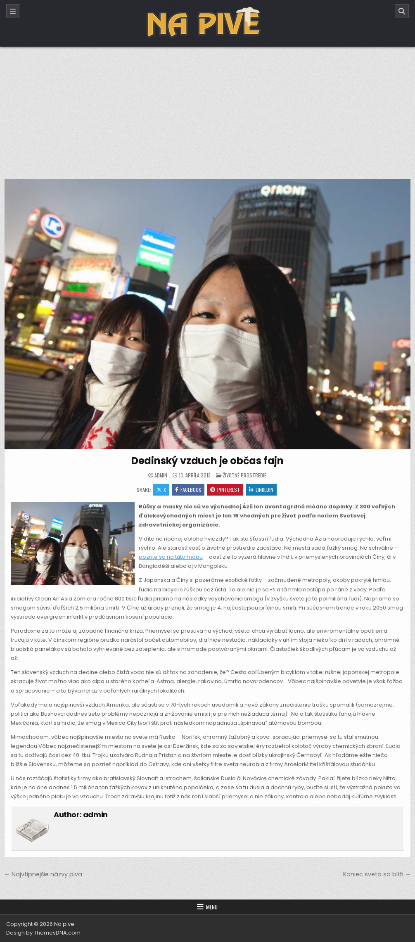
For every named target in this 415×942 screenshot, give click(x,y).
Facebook (188, 489)
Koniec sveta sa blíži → (377, 874)
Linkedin (261, 489)
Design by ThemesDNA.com (43, 933)
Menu (212, 907)
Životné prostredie (244, 475)
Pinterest (225, 489)
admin (160, 475)
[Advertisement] (207, 108)
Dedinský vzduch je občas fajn (207, 460)
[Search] (402, 11)
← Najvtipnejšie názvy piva (43, 874)
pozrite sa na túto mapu (171, 557)
